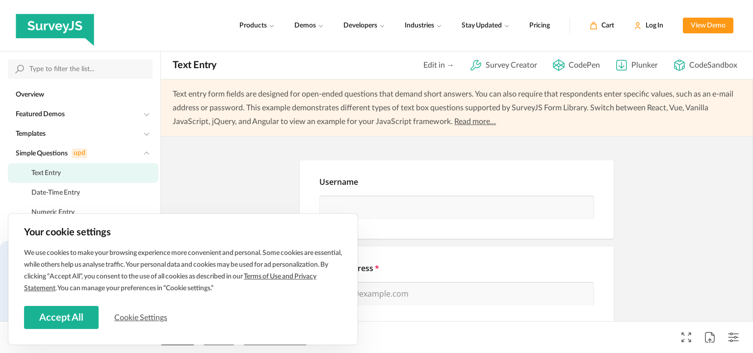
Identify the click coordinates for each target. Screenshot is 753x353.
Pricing (539, 25)
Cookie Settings (141, 317)
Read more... (475, 122)
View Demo (708, 25)
